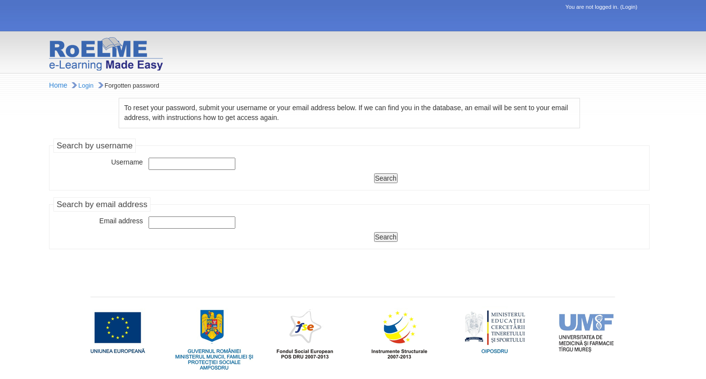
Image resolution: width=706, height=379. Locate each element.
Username (127, 162)
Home (58, 85)
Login (628, 7)
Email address (121, 221)
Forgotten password (131, 85)
